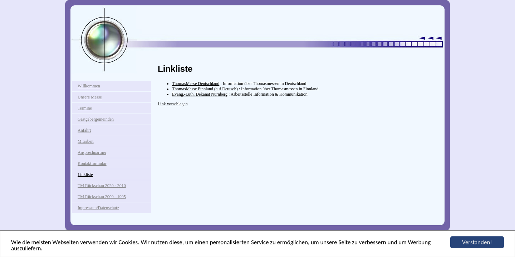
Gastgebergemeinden (96, 119)
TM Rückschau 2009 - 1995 (102, 196)
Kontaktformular (92, 163)
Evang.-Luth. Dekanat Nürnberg (199, 94)
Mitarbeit (86, 141)
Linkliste (85, 174)
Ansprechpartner (92, 152)
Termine (85, 108)
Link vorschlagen (173, 103)
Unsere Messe (90, 97)
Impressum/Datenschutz (98, 207)
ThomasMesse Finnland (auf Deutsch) (205, 88)
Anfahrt (84, 130)
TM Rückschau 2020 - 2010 (102, 185)
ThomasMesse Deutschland (195, 83)
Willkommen (89, 86)
